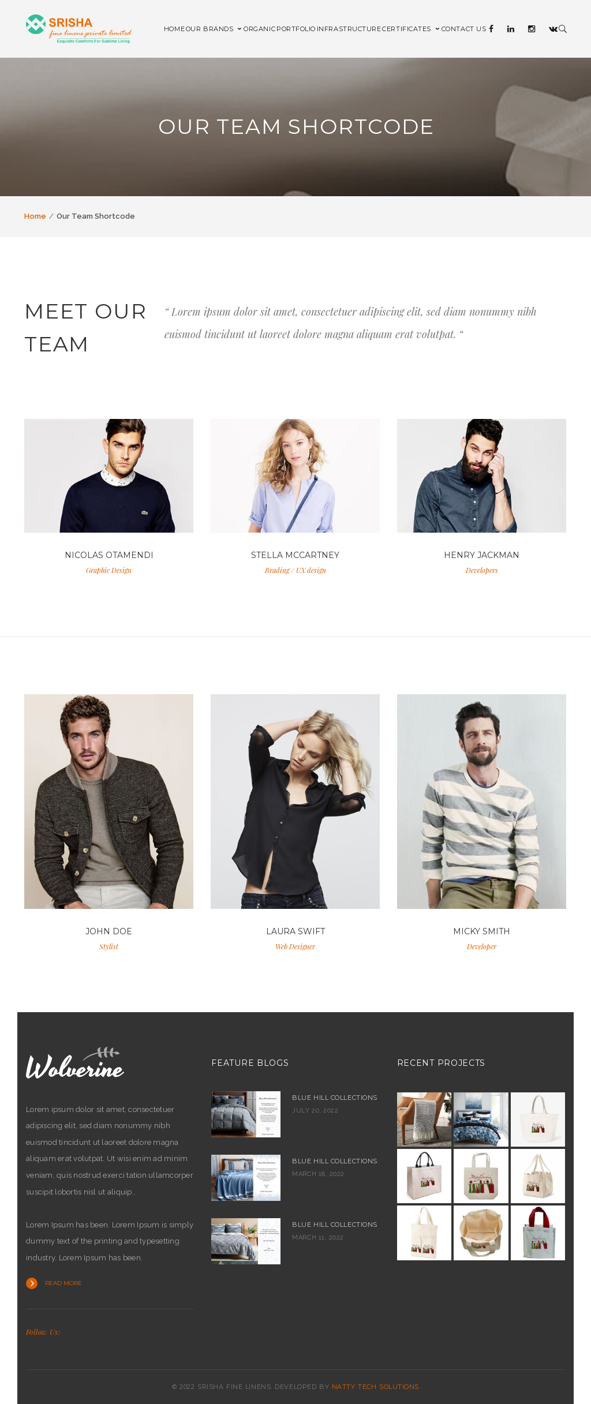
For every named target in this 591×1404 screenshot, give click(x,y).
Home (35, 216)
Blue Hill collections (334, 1161)
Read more (63, 1283)
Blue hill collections (334, 1224)
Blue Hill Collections (334, 1098)
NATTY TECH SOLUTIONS (375, 1387)
